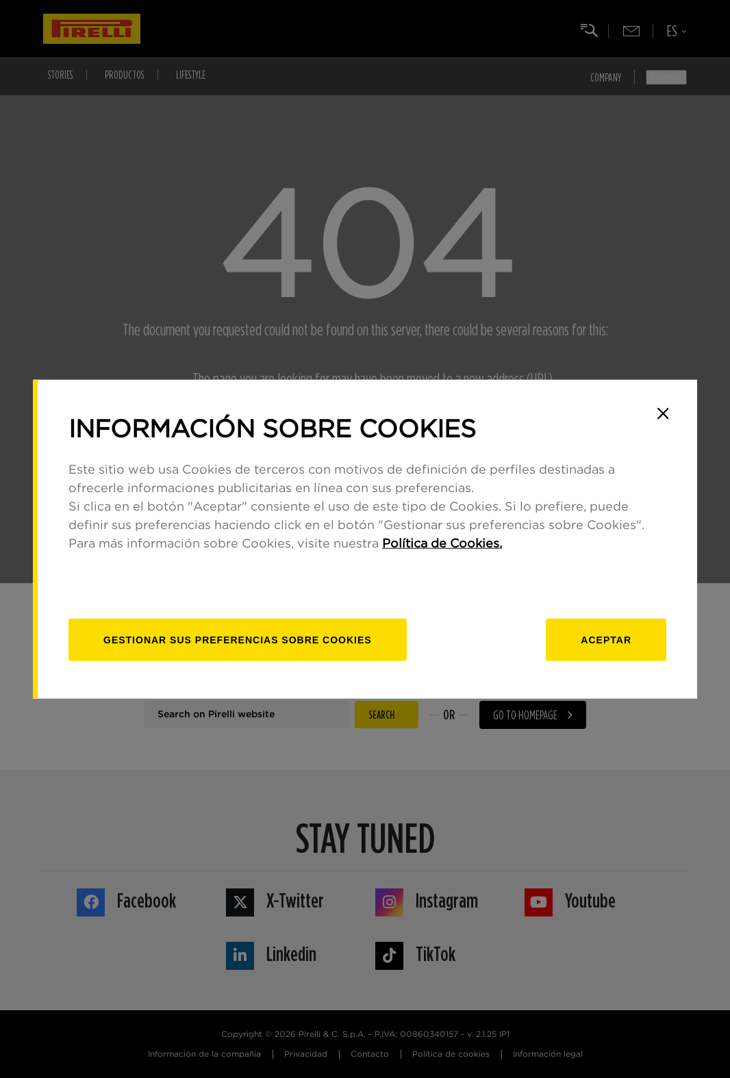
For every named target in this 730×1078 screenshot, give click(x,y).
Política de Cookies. (442, 544)
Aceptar (606, 639)
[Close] (663, 413)
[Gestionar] (237, 640)
